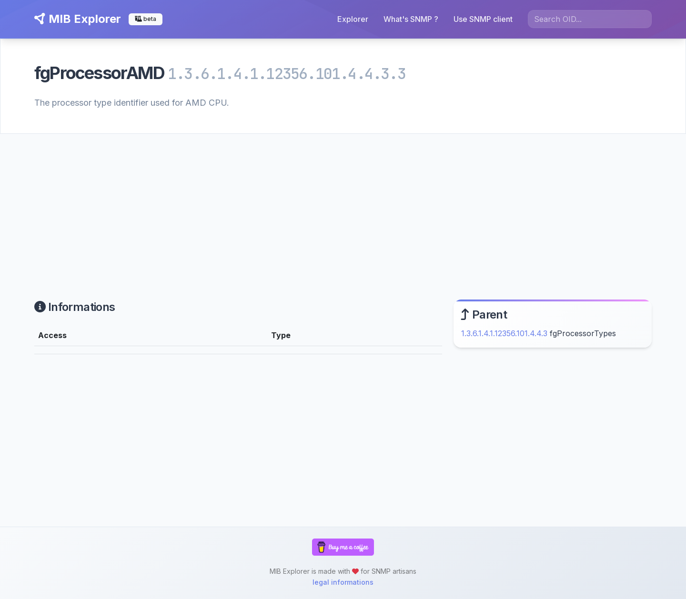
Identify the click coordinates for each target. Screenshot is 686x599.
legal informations (343, 582)
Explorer (352, 19)
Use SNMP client (483, 19)
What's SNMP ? (410, 19)
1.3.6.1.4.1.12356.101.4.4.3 (504, 333)
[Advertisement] (343, 205)
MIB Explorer (77, 19)
